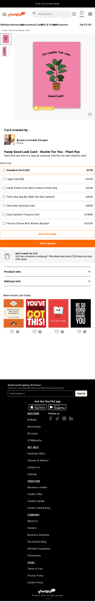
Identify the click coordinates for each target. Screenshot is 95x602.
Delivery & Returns (37, 460)
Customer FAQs (36, 453)
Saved (82, 16)
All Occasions (60, 24)
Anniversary (16, 24)
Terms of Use (35, 569)
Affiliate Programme (38, 549)
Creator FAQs (34, 494)
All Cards (32, 433)
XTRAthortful (34, 440)
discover (33, 413)
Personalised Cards (32, 24)
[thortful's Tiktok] (57, 419)
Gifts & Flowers (49, 24)
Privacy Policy (35, 576)
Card (28, 30)
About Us (32, 521)
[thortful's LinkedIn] (71, 419)
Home (4, 30)
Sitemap (32, 474)
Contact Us (33, 467)
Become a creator (37, 487)
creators (33, 481)
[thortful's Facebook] (50, 419)
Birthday (5, 24)
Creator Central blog (38, 508)
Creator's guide (36, 501)
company (33, 515)
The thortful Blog (36, 542)
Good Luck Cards (16, 30)
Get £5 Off (85, 24)
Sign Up (81, 393)
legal (31, 563)
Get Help (33, 447)
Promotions (34, 556)
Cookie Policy (35, 583)
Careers (31, 528)
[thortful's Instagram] (64, 419)
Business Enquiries (38, 535)
